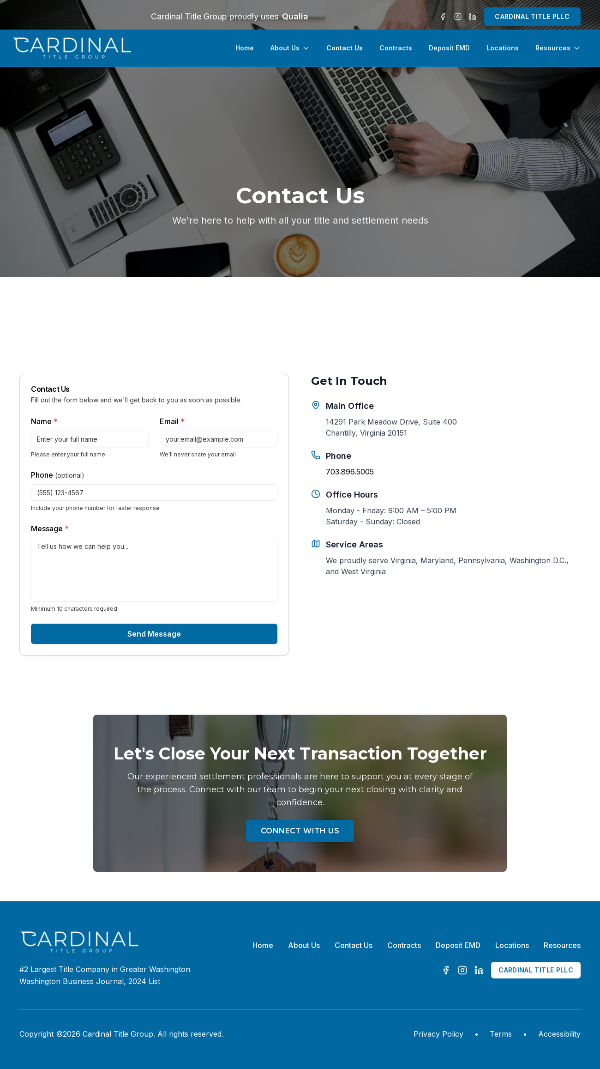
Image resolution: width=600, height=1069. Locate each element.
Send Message (154, 633)
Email (172, 421)
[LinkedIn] (472, 16)
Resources (558, 48)
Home (244, 48)
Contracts (395, 48)
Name (44, 421)
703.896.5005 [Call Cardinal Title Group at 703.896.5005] (350, 471)
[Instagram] (458, 16)
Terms (501, 1034)
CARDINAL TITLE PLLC (532, 16)
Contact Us (344, 48)
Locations (502, 48)
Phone (57, 475)
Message (50, 528)
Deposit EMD (449, 48)
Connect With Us (300, 830)
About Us (290, 48)
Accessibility (559, 1034)
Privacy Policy (438, 1034)
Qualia (295, 16)
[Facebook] (443, 16)
